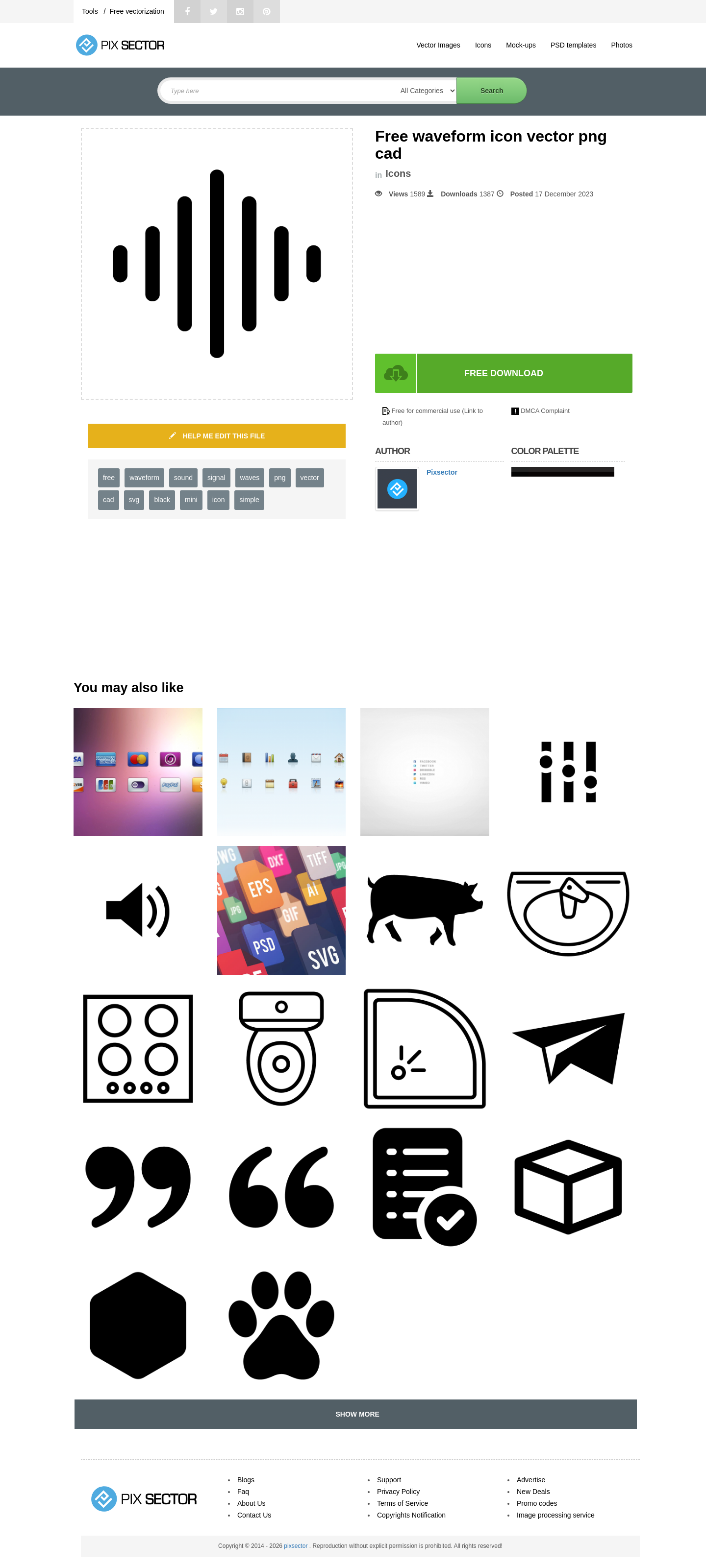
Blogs (245, 1480)
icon (218, 500)
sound (183, 478)
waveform (144, 478)
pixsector (296, 1546)
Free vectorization (136, 11)
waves (250, 478)
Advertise (531, 1480)
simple (249, 500)
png (279, 478)
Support (389, 1480)
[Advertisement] (457, 276)
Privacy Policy (398, 1491)
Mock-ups (521, 45)
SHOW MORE (355, 1414)
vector (310, 478)
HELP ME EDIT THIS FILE (217, 436)
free (109, 478)
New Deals (533, 1491)
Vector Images (438, 45)
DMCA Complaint (545, 410)
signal (216, 478)
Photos (621, 45)
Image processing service (556, 1515)
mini (191, 500)
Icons (483, 45)
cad (108, 500)
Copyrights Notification (411, 1515)
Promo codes (537, 1503)
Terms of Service (402, 1503)
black (162, 500)
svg (134, 500)
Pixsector (442, 472)
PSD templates (573, 45)
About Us (251, 1503)
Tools (91, 11)
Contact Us (254, 1515)
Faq (243, 1491)
